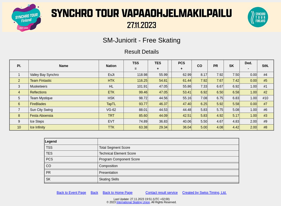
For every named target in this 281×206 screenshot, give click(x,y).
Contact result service (162, 193)
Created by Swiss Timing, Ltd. (204, 193)
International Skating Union (133, 202)
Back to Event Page (71, 193)
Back (94, 193)
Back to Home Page (118, 193)
